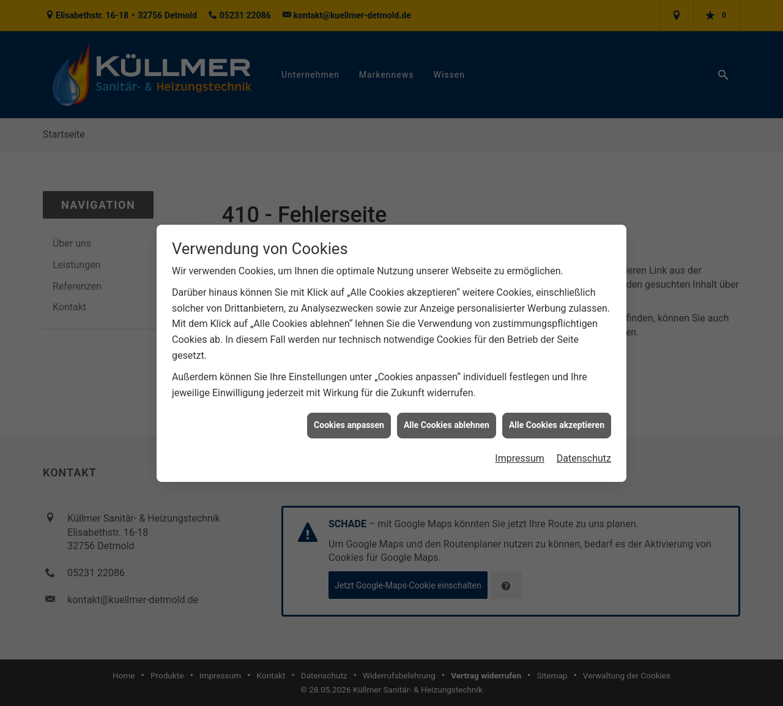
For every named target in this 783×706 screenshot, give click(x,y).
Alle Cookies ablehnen (446, 425)
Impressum (519, 458)
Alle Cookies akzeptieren (556, 425)
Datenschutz (584, 458)
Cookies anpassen (349, 425)
